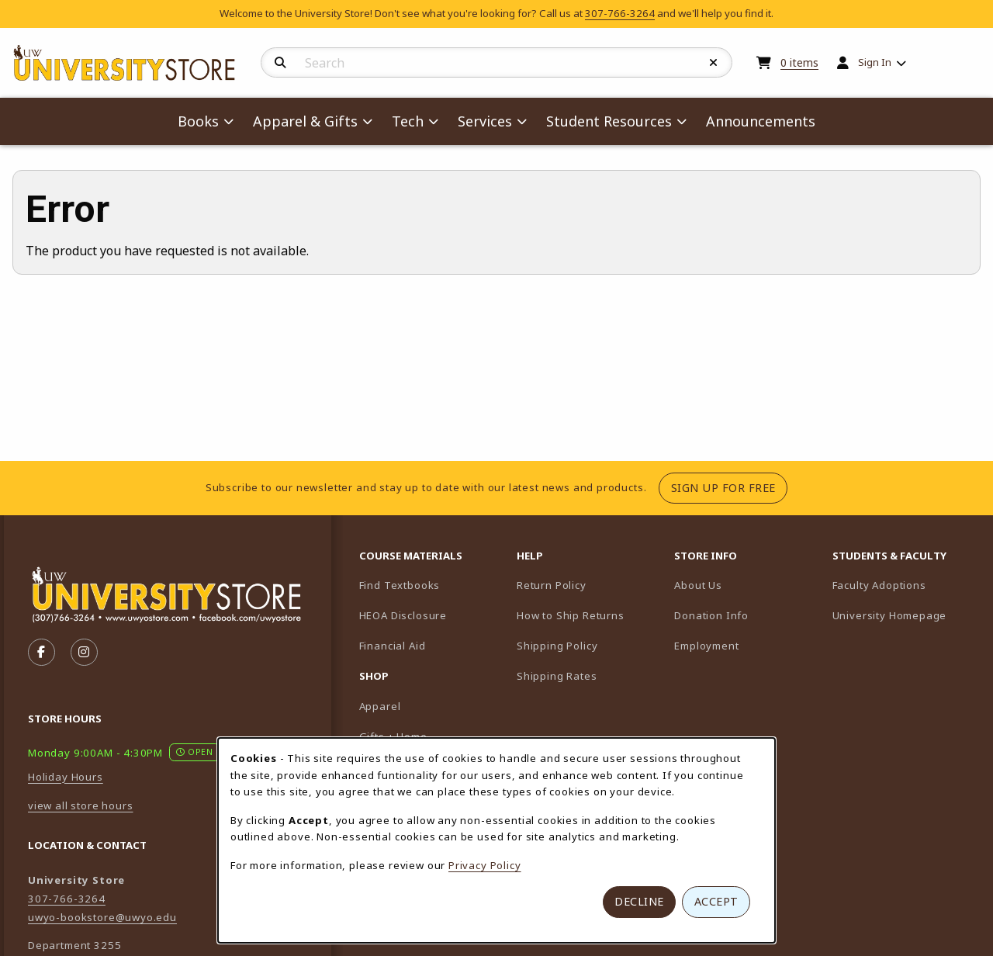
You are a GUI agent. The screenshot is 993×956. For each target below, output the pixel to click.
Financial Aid (392, 646)
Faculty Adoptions (904, 584)
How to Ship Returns (571, 615)
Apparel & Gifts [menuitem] (305, 121)
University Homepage (904, 615)
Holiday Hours (65, 777)
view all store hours (80, 805)
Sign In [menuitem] (874, 62)
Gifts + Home (393, 736)
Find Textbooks (400, 585)
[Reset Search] (714, 63)
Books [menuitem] (198, 121)
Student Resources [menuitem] (609, 121)
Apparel (380, 706)
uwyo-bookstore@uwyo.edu (102, 917)
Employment (706, 646)
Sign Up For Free (729, 487)
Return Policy (551, 585)
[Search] (280, 63)
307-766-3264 (620, 13)
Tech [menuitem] (408, 121)
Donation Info (711, 615)
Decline (639, 901)
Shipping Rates (557, 676)
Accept (716, 901)
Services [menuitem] (485, 121)
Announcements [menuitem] (760, 121)
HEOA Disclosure (403, 615)
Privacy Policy (484, 865)
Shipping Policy (557, 646)
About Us (698, 585)
